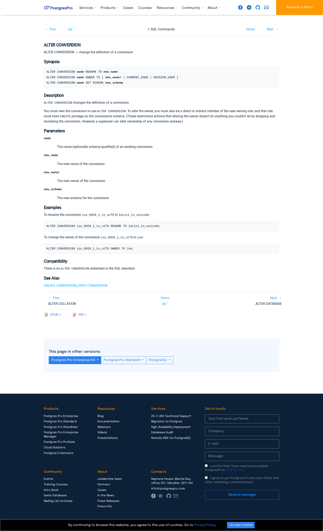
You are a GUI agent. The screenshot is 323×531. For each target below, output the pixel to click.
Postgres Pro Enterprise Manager (61, 434)
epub (54, 314)
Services (86, 8)
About (213, 8)
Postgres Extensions (59, 452)
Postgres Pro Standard (122, 359)
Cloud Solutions (54, 447)
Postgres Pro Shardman (61, 426)
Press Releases (108, 500)
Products (108, 8)
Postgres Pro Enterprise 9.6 (73, 359)
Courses (145, 8)
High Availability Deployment (170, 426)
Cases (128, 8)
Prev (53, 29)
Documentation (108, 421)
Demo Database (55, 495)
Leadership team (109, 478)
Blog (100, 415)
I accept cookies (241, 525)
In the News (105, 495)
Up (70, 29)
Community (191, 8)
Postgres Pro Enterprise (61, 415)
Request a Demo (299, 7)
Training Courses (56, 484)
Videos (102, 432)
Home (250, 29)
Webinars (104, 426)
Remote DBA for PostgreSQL (171, 437)
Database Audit (162, 432)
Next (270, 29)
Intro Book (51, 489)
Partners (103, 484)
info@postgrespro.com (168, 488)
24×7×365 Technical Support (171, 415)
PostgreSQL (158, 359)
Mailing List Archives (58, 500)
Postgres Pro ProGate (59, 441)
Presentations (107, 437)
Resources (166, 8)
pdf (81, 314)
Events (48, 478)
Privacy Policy (235, 469)
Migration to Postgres (166, 421)
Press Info (104, 506)
